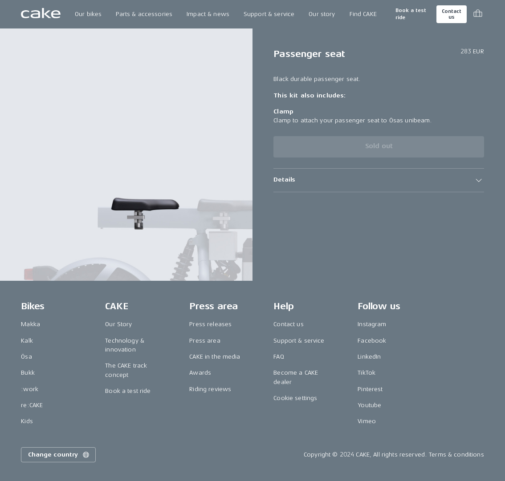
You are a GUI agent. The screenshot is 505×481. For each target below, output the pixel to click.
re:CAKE (32, 405)
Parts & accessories (144, 14)
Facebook (372, 340)
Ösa (26, 356)
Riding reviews (210, 389)
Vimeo (367, 421)
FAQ (278, 356)
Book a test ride (410, 14)
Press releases (210, 324)
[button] (378, 180)
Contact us (451, 14)
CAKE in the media (214, 356)
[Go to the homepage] (41, 14)
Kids (27, 421)
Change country (59, 454)
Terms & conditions (456, 454)
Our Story (118, 324)
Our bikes (88, 14)
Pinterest (370, 389)
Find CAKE (363, 14)
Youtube (369, 405)
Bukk (28, 372)
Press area (204, 340)
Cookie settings (295, 398)
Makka (30, 324)
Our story (322, 14)
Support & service (269, 14)
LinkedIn (369, 356)
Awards (200, 372)
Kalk (27, 340)
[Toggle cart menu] (477, 14)
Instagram (372, 324)
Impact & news (208, 14)
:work (29, 389)
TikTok (366, 372)
